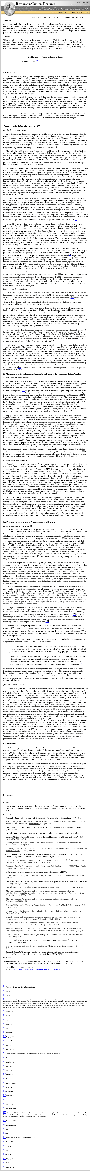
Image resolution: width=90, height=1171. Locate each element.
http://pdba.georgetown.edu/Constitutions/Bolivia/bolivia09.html (36, 969)
